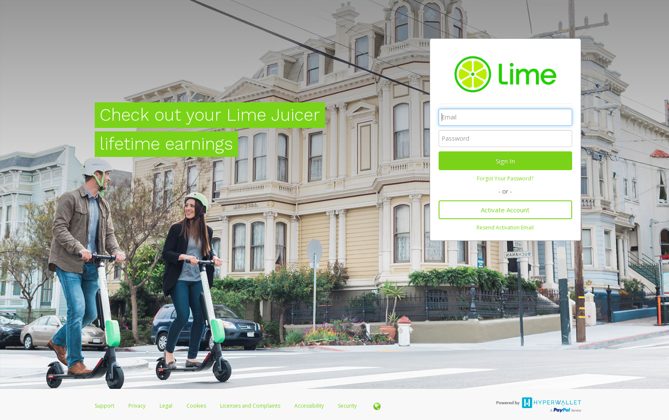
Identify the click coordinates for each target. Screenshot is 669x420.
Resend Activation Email (505, 227)
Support (104, 405)
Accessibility (309, 405)
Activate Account (505, 210)
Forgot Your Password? (505, 178)
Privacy (136, 405)
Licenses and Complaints (251, 405)
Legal (166, 405)
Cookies (196, 405)
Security (347, 405)
